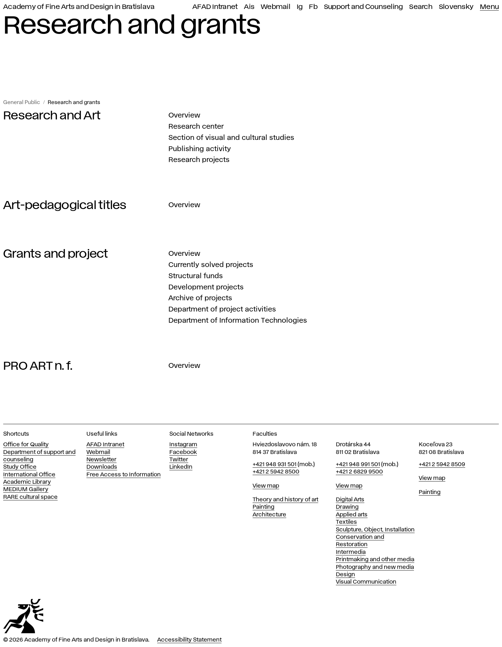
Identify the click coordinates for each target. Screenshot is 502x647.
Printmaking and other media (375, 559)
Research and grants (74, 102)
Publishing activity (199, 149)
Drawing (347, 507)
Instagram (183, 444)
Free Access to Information (123, 474)
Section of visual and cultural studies (231, 138)
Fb (313, 7)
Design (345, 574)
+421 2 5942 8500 (276, 471)
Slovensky (456, 7)
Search (421, 7)
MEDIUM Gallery (25, 489)
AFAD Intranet (215, 7)
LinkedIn (180, 467)
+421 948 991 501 (358, 464)
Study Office (19, 467)
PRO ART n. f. (37, 366)
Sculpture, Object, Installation (375, 529)
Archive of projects (200, 298)
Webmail (275, 7)
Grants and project (55, 254)
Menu (489, 7)
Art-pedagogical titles (65, 205)
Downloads (101, 467)
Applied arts (352, 514)
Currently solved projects (210, 265)
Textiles (346, 522)
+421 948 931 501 (274, 464)
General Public (21, 102)
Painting (263, 507)
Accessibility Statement (189, 640)
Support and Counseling (363, 7)
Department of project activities (222, 309)
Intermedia (351, 552)
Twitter (178, 459)
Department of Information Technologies (237, 321)
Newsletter (101, 459)
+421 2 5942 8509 (442, 464)
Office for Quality (26, 444)
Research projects (199, 160)
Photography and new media (375, 567)
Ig (300, 7)
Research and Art (52, 115)
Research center (196, 127)
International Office (29, 474)
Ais (249, 7)
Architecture (269, 514)
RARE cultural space (30, 497)
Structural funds (195, 276)
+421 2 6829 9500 (359, 471)
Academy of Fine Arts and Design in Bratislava (79, 7)
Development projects (206, 287)
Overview (184, 115)
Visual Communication (366, 582)
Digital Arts (350, 499)
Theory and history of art (285, 499)
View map (266, 486)
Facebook (183, 452)
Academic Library (27, 482)
